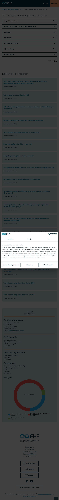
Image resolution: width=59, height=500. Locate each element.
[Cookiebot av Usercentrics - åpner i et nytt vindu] (49, 234)
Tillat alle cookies (48, 265)
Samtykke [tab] (10, 239)
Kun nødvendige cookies (10, 265)
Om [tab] (49, 239)
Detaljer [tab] (29, 239)
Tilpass (29, 265)
